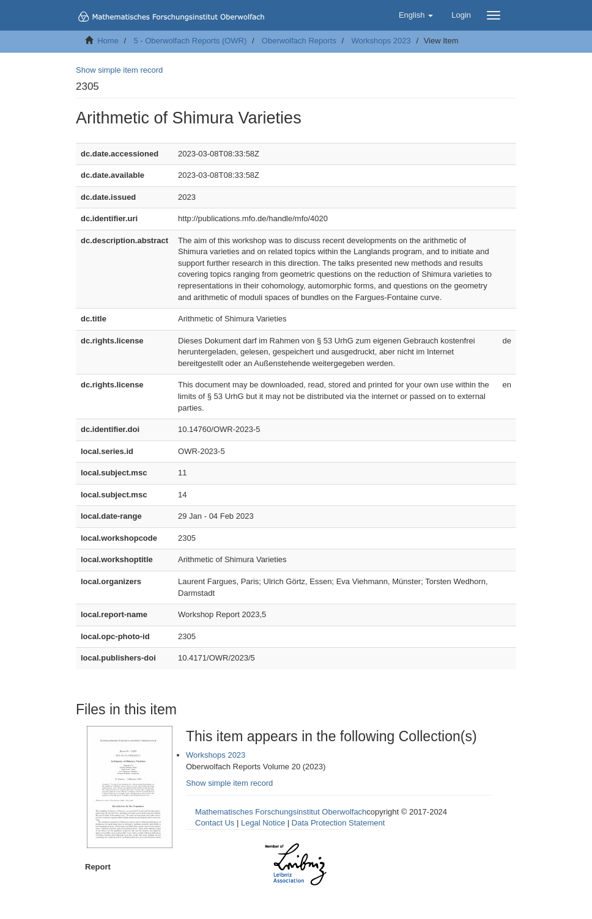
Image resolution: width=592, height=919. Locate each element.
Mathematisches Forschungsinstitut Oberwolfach (280, 811)
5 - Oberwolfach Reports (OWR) (189, 40)
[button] (416, 15)
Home (108, 40)
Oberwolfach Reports (299, 40)
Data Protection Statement (338, 822)
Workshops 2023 (380, 40)
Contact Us (214, 822)
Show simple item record (119, 70)
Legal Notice (263, 822)
